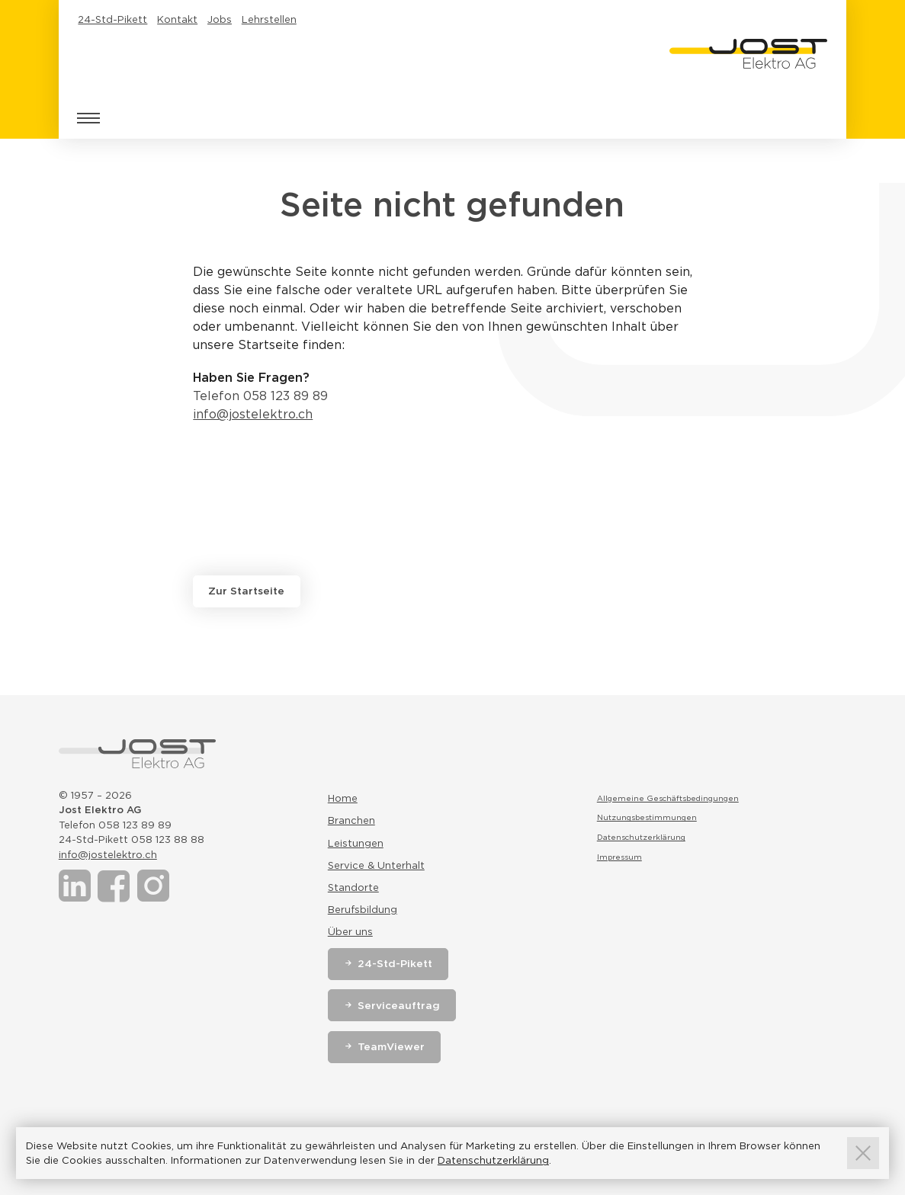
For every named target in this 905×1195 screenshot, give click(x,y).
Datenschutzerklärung (641, 836)
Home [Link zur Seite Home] (343, 798)
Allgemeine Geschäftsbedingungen (668, 798)
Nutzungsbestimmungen (647, 817)
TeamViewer (391, 1046)
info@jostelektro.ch (253, 414)
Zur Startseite (246, 591)
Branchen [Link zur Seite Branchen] (351, 820)
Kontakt (177, 19)
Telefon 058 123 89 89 (260, 396)
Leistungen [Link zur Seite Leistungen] (356, 843)
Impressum (619, 856)
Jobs (219, 19)
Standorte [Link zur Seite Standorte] (353, 887)
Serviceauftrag (399, 1005)
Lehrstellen (269, 19)
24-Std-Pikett (112, 19)
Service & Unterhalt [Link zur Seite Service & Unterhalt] (376, 865)
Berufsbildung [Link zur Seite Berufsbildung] (362, 909)
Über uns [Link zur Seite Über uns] (350, 931)
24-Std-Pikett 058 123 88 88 (131, 839)
